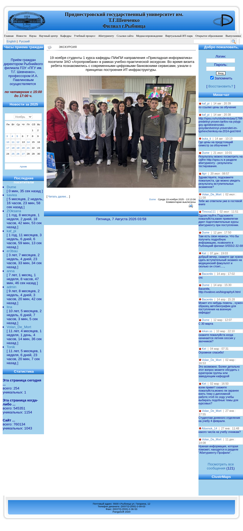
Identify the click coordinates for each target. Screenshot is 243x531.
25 (13, 153)
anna (11, 271)
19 (18, 148)
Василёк (207, 273)
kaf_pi (11, 231)
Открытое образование (209, 35)
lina (9, 307)
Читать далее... (58, 196)
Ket (204, 253)
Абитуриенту (106, 35)
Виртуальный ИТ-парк (179, 35)
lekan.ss (207, 331)
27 (23, 153)
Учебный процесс (85, 35)
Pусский (24, 41)
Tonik (11, 347)
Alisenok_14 (209, 428)
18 (13, 148)
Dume (11, 187)
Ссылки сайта (125, 35)
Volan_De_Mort (19, 327)
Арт (204, 173)
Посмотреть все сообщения (220, 466)
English (11, 41)
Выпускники (233, 35)
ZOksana (14, 211)
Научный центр (48, 35)
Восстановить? (220, 86)
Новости (21, 35)
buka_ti (206, 138)
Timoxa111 (209, 211)
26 (18, 153)
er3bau (12, 251)
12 (18, 142)
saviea (12, 195)
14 (28, 142)
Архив (23, 166)
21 (28, 148)
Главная (9, 35)
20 (23, 148)
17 (7, 148)
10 (7, 142)
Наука (32, 35)
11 (13, 142)
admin (11, 287)
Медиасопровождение (149, 35)
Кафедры (65, 35)
